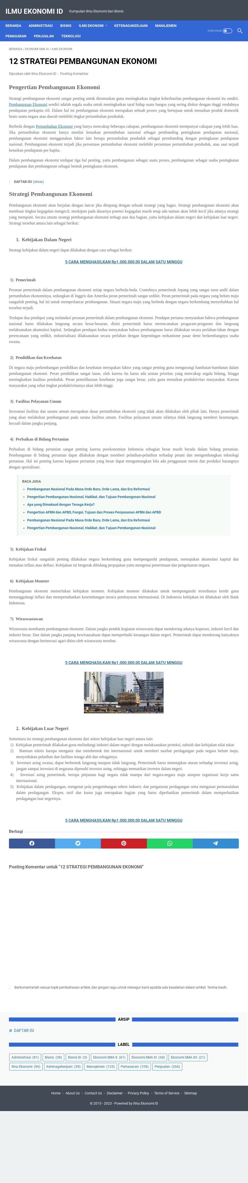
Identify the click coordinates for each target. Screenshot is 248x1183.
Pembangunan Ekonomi (107, 106)
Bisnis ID (192, 97)
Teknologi (74, 34)
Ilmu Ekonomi (94, 23)
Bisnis (69, 23)
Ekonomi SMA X (199, 106)
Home (56, 1165)
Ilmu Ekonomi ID (37, 5)
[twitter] (55, 980)
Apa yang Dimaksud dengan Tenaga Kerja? (61, 589)
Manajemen (169, 23)
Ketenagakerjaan (134, 23)
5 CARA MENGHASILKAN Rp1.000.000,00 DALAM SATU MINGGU (85, 299)
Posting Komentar (74, 75)
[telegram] (146, 980)
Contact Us (93, 1165)
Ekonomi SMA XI (199, 115)
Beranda (17, 23)
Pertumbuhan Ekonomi (61, 139)
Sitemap (190, 1165)
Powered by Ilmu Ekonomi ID (136, 1175)
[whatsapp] (116, 980)
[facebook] (24, 980)
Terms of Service (166, 1165)
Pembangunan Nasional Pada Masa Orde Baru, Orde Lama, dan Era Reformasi (88, 568)
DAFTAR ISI (195, 61)
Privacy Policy (138, 1165)
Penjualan (47, 34)
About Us (72, 1165)
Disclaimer (115, 1165)
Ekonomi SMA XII (200, 125)
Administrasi (44, 23)
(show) (38, 213)
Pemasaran (19, 34)
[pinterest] (85, 980)
